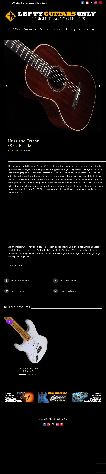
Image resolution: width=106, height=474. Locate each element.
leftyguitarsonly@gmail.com (34, 3)
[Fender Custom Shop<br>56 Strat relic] (27, 323)
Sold (19, 269)
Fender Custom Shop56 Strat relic (28, 374)
